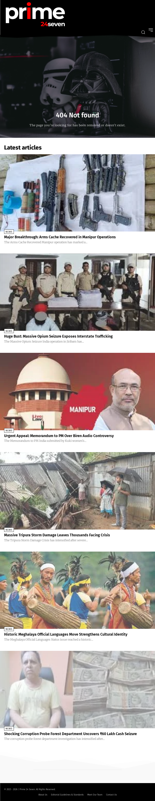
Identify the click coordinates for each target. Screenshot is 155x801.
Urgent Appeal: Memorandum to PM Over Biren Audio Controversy (59, 436)
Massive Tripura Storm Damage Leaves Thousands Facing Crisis (57, 535)
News (9, 231)
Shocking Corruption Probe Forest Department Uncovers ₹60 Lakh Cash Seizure (70, 734)
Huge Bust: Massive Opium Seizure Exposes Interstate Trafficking (58, 336)
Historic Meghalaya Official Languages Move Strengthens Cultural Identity (65, 634)
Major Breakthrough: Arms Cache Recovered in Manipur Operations (60, 237)
